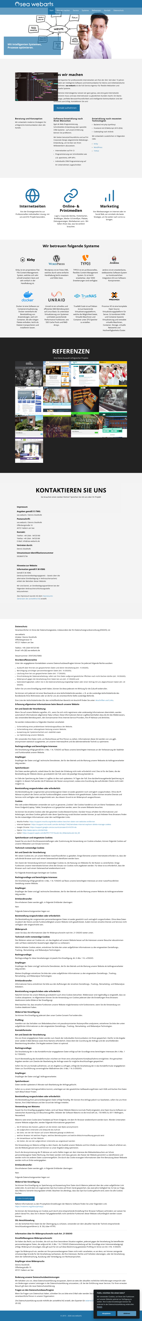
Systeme (85, 10)
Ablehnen (126, 1313)
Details (99, 1307)
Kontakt (107, 10)
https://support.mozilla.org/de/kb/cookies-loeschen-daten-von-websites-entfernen (62, 821)
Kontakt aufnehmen (67, 107)
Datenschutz (118, 10)
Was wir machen (63, 10)
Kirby (96, 144)
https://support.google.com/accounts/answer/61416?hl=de (53, 827)
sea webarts (77, 1316)
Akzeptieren (106, 1313)
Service (76, 10)
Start (51, 10)
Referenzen (96, 10)
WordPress (98, 147)
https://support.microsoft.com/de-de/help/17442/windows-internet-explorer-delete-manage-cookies (71, 824)
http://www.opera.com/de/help (35, 830)
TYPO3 (96, 151)
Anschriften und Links (104, 700)
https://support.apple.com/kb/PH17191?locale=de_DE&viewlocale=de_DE (51, 833)
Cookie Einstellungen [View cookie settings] (25, 1198)
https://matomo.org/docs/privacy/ (29, 1206)
